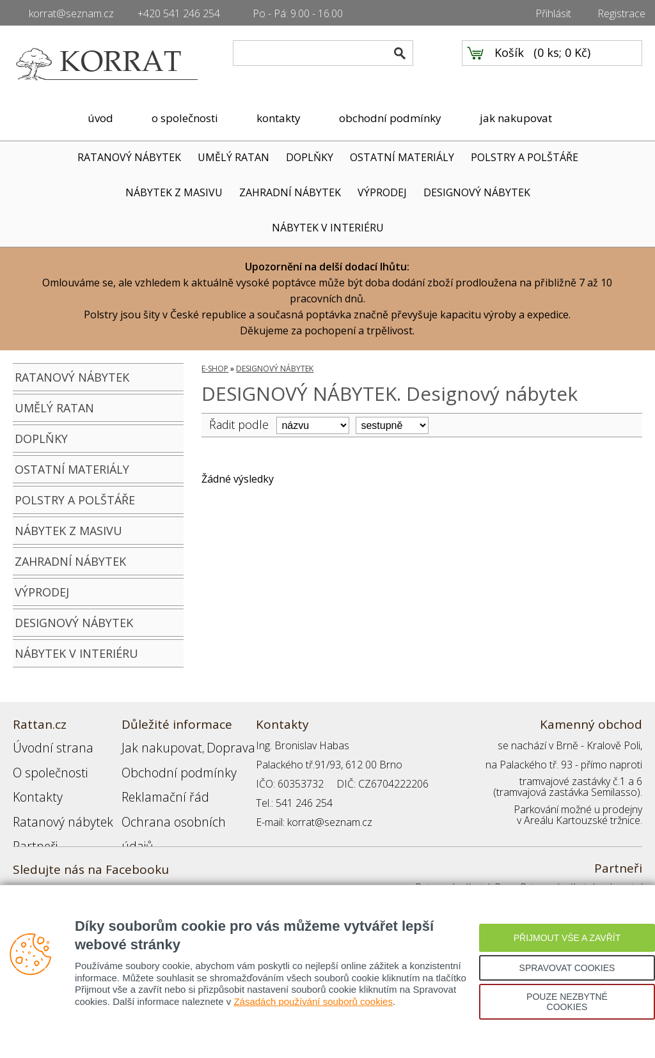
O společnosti (44, 765)
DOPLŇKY (309, 157)
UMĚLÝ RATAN (233, 157)
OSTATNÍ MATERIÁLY (402, 157)
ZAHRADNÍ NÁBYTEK (290, 192)
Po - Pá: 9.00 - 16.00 (298, 13)
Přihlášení (143, 822)
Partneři (31, 822)
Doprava (208, 745)
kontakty (278, 118)
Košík (509, 64)
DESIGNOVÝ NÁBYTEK (476, 192)
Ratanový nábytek (53, 803)
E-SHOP (214, 368)
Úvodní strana (44, 745)
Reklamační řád (156, 784)
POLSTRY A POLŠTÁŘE (524, 157)
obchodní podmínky (390, 118)
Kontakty (32, 784)
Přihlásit (553, 13)
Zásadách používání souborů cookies (313, 1001)
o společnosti (185, 118)
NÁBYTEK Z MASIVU (174, 192)
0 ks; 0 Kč (562, 64)
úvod (100, 118)
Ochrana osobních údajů (177, 803)
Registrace (621, 13)
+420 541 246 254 (179, 13)
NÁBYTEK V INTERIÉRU (328, 228)
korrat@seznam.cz (71, 13)
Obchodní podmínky (166, 765)
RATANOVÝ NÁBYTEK (129, 157)
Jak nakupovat (153, 745)
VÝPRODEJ (382, 192)
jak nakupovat (516, 118)
